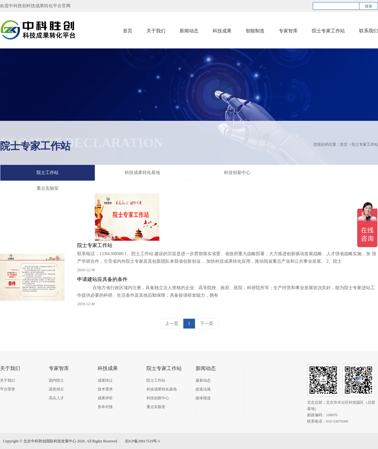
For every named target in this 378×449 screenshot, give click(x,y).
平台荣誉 (7, 389)
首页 (127, 30)
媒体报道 (203, 398)
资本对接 (105, 407)
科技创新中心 (237, 172)
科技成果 (222, 30)
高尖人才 (56, 398)
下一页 (206, 323)
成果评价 (105, 398)
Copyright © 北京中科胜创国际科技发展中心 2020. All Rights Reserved (60, 441)
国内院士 (56, 380)
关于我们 (155, 30)
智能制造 (255, 30)
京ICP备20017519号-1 (142, 441)
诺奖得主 (56, 389)
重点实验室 (155, 407)
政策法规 (203, 389)
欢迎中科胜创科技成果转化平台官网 (35, 5)
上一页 (171, 323)
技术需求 (105, 389)
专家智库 (288, 30)
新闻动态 (189, 30)
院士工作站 (48, 172)
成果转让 (105, 380)
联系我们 (368, 30)
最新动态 (203, 380)
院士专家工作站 (328, 30)
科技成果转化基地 (142, 172)
